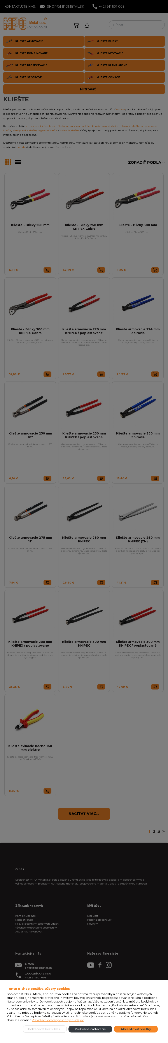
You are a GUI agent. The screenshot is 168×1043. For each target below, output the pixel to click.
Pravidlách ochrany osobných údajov (58, 1020)
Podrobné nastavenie (90, 1029)
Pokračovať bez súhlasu (44, 1029)
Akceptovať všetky (136, 1029)
